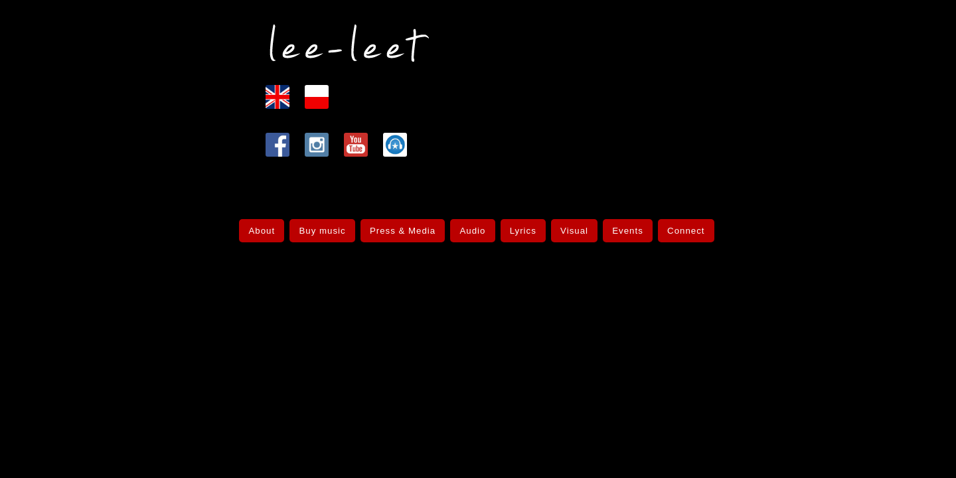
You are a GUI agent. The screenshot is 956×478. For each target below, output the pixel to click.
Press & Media (403, 225)
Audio (472, 225)
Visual (572, 225)
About (265, 225)
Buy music (324, 225)
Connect (683, 225)
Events (626, 225)
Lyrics (522, 225)
